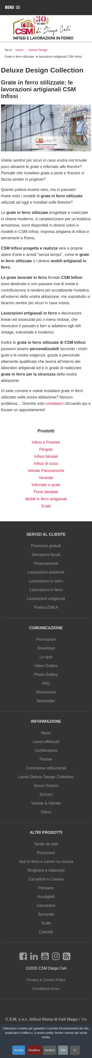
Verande (46, 478)
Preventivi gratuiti (46, 546)
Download (46, 648)
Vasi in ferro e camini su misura (46, 861)
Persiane (46, 888)
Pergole (46, 449)
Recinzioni (46, 853)
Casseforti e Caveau (46, 879)
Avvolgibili (46, 897)
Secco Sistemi (46, 786)
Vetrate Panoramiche (46, 471)
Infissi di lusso (46, 463)
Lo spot (45, 657)
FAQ (46, 683)
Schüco (46, 794)
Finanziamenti (46, 563)
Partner (45, 759)
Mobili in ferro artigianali (46, 499)
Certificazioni (46, 750)
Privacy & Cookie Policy (45, 980)
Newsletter (46, 701)
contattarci (54, 403)
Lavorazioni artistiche (45, 572)
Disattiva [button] (34, 1050)
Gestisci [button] (49, 1050)
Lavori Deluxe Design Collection (46, 777)
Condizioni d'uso (46, 988)
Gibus (46, 812)
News (46, 733)
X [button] (75, 1050)
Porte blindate (46, 492)
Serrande (46, 914)
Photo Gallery (46, 674)
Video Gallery (46, 666)
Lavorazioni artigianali (46, 599)
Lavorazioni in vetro (46, 581)
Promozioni (46, 639)
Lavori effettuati (46, 742)
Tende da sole (46, 844)
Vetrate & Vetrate (46, 803)
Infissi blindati (46, 456)
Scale (46, 506)
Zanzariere (46, 905)
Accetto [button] (19, 1050)
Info (63, 1050)
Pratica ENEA (46, 607)
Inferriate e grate (46, 485)
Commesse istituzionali (46, 768)
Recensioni (46, 692)
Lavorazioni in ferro (46, 590)
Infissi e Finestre (46, 442)
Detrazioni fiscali (46, 555)
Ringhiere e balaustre (46, 870)
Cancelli (46, 932)
